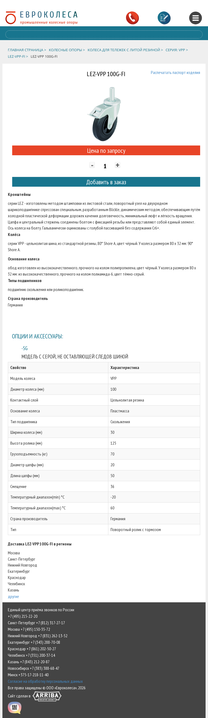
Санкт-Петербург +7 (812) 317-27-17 (36, 622)
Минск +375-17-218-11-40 (28, 674)
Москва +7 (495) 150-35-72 (29, 629)
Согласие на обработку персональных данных (45, 681)
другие (13, 596)
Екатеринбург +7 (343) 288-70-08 (34, 642)
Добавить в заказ (106, 182)
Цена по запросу (106, 150)
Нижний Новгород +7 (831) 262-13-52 (37, 635)
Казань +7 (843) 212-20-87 (29, 661)
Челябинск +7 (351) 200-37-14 (31, 655)
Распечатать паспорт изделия (175, 72)
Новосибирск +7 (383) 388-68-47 (33, 668)
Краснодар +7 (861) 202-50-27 (32, 648)
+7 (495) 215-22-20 (22, 616)
